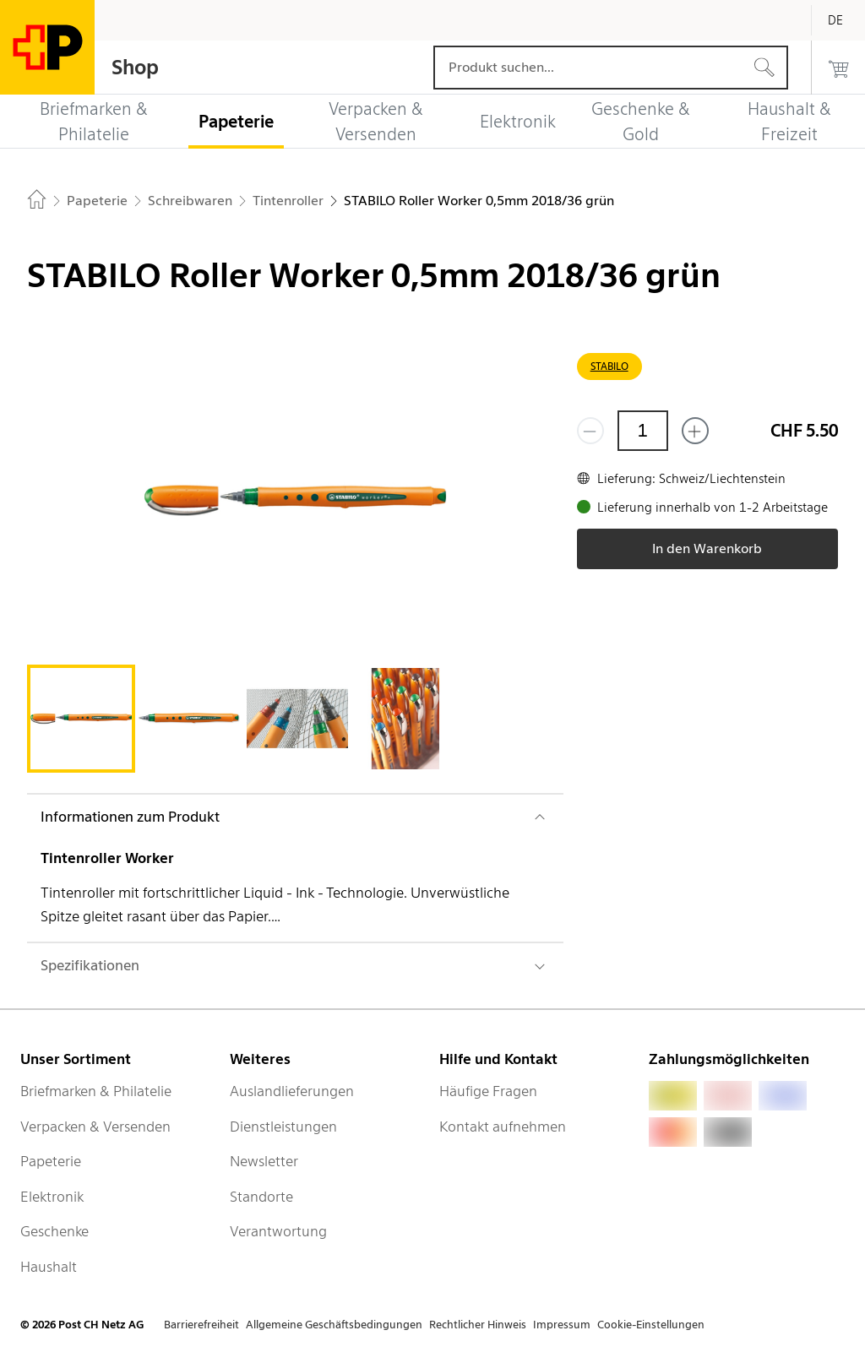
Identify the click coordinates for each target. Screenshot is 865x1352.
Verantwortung (278, 1231)
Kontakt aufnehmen (502, 1126)
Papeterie (50, 1161)
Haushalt (48, 1266)
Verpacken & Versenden (95, 1126)
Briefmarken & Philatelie (95, 1091)
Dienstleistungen (283, 1126)
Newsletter (264, 1161)
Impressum (561, 1324)
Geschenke (54, 1231)
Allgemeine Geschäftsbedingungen (334, 1324)
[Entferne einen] (590, 430)
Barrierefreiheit (201, 1324)
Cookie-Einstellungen (651, 1324)
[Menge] (642, 430)
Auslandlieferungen (292, 1091)
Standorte (261, 1196)
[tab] (81, 719)
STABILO (609, 366)
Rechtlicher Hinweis (477, 1324)
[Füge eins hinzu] (695, 430)
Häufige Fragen (488, 1091)
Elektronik (52, 1196)
